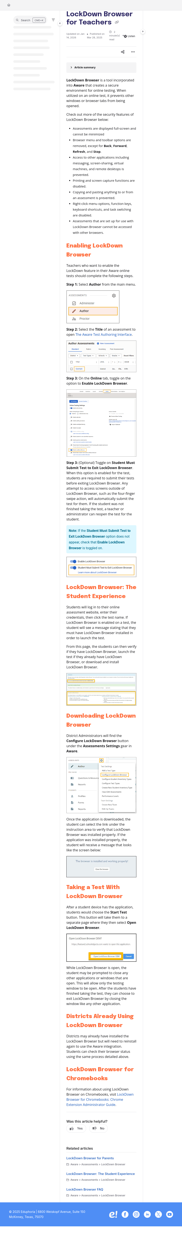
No (98, 1128)
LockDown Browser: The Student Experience (100, 1174)
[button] (30, 20)
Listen (129, 36)
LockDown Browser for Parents (90, 1158)
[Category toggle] (60, 23)
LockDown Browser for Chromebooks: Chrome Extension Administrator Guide (100, 1099)
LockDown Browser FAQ (84, 1189)
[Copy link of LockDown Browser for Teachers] (116, 22)
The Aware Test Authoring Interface (103, 334)
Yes (76, 1128)
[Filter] (53, 19)
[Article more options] (133, 51)
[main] (101, 606)
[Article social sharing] (122, 51)
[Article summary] (101, 67)
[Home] (8, 5)
